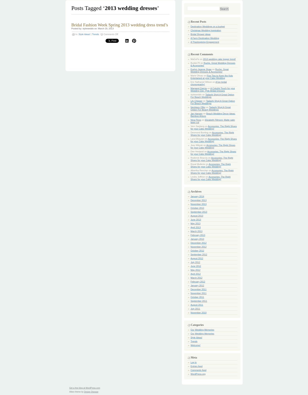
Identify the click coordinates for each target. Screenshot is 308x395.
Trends (95, 34)
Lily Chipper (196, 101)
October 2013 (197, 208)
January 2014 (197, 196)
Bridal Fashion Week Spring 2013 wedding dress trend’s (119, 24)
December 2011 (199, 289)
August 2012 (197, 258)
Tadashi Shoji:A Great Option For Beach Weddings (211, 108)
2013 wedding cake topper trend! (219, 59)
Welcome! (196, 345)
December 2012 (199, 243)
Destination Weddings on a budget (208, 26)
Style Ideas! (84, 34)
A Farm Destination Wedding (205, 38)
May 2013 (195, 223)
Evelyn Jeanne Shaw (201, 69)
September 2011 (199, 301)
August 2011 (197, 305)
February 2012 (198, 281)
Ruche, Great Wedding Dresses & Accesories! (210, 70)
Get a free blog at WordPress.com (84, 388)
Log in (194, 362)
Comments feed (199, 370)
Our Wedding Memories (202, 330)
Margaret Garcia (199, 88)
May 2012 (195, 270)
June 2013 (196, 219)
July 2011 (195, 309)
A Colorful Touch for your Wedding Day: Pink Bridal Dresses (213, 89)
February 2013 (198, 235)
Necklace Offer (198, 107)
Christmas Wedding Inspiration (206, 30)
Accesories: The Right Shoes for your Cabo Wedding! (214, 127)
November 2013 (199, 204)
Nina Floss (196, 120)
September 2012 (199, 254)
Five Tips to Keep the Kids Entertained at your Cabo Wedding (212, 76)
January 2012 (197, 285)
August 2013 (197, 216)
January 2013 (197, 239)
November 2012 (199, 247)
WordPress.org (198, 374)
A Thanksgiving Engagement (205, 42)
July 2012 (195, 262)
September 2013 (199, 212)
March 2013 (196, 231)
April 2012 (196, 274)
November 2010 (199, 312)
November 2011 (199, 293)
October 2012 (197, 250)
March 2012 (196, 278)
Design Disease (91, 392)
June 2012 (196, 266)
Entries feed (197, 366)
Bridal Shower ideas (201, 34)
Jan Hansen (197, 113)
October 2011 (197, 297)
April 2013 (196, 227)
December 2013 (199, 200)
